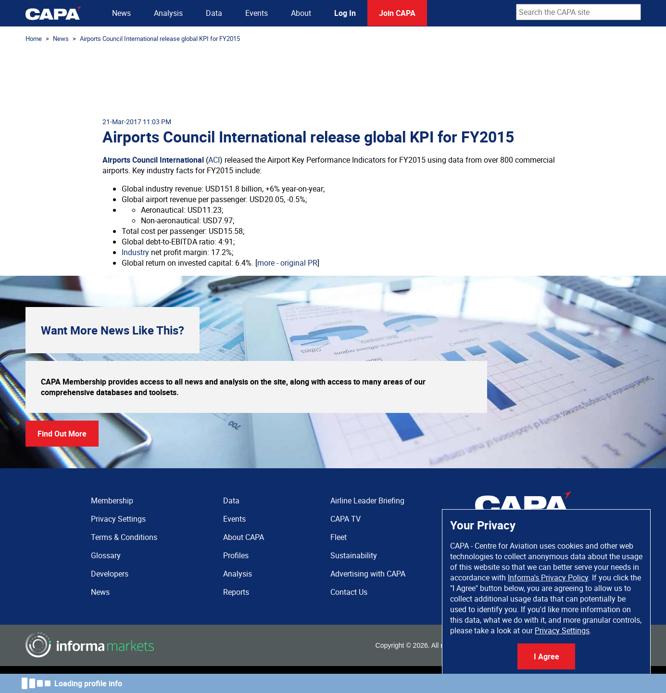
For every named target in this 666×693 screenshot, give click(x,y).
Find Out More (62, 433)
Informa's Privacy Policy (548, 577)
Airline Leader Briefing (367, 500)
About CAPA (243, 537)
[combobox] (578, 12)
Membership (112, 500)
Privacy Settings (562, 630)
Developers (109, 573)
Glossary (106, 555)
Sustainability (353, 555)
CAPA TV (345, 518)
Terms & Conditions (124, 537)
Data (214, 13)
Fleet (338, 537)
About (301, 13)
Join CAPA (397, 13)
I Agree (546, 656)
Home (33, 38)
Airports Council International (153, 159)
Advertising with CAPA (367, 573)
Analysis (168, 13)
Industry (135, 252)
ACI (214, 159)
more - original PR (287, 262)
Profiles (236, 555)
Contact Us (348, 592)
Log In (345, 13)
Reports (236, 592)
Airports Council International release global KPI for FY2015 (160, 38)
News (121, 13)
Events (256, 13)
